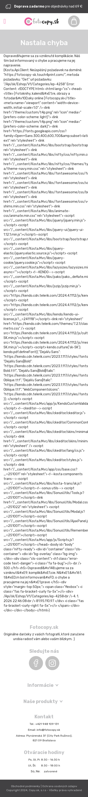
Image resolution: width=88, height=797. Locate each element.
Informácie (40, 685)
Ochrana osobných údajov (59, 786)
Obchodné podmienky (25, 786)
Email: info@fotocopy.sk (44, 729)
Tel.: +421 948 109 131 (44, 724)
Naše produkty (40, 701)
